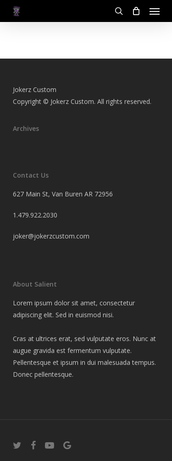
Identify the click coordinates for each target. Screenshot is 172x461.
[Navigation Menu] (155, 11)
